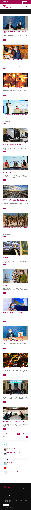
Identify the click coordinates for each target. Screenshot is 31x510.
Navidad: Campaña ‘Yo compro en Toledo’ (13, 340)
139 (15, 433)
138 (13, 433)
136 (8, 433)
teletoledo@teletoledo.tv (7, 2)
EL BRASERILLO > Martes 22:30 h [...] (13, 452)
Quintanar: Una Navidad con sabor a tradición (14, 394)
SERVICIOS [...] (9, 462)
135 (6, 433)
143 (25, 433)
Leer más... (4, 68)
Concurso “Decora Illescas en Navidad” (12, 367)
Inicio (4, 10)
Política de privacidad (6, 495)
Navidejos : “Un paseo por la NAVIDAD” (12, 87)
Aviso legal (10, 495)
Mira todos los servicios (16, 477)
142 (23, 433)
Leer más (4, 492)
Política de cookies (15, 495)
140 (18, 433)
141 (20, 433)
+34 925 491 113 (10, 1)
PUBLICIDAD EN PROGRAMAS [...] (13, 471)
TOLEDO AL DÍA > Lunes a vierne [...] (13, 443)
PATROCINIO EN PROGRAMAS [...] (13, 466)
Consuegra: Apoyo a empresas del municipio (13, 421)
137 (11, 433)
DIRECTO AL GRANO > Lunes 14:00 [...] (14, 448)
